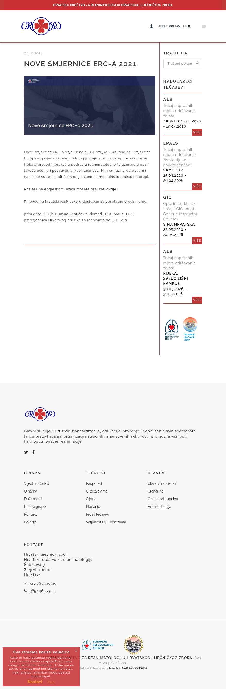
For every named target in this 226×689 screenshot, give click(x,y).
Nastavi (35, 682)
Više (51, 682)
